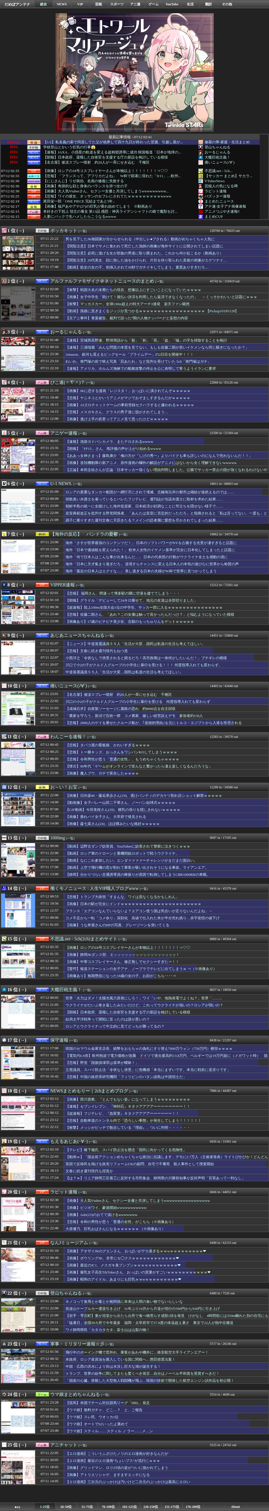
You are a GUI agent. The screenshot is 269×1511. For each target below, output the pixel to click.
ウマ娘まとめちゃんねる (75, 1394)
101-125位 (129, 1507)
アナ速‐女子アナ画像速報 (225, 206)
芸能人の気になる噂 (221, 186)
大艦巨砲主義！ (217, 157)
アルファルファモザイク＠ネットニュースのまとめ (102, 281)
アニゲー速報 (63, 433)
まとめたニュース (219, 201)
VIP (80, 4)
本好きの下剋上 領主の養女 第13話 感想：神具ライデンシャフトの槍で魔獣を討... (110, 211)
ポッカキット (63, 230)
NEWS (62, 4)
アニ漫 (135, 4)
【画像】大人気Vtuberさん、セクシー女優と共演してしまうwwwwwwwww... (106, 191)
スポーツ (117, 4)
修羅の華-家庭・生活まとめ (227, 142)
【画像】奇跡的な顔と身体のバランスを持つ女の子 (85, 186)
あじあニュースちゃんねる (77, 635)
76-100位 (108, 1507)
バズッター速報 (217, 196)
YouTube (171, 4)
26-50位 (66, 1507)
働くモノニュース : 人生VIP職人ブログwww (94, 888)
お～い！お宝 (63, 787)
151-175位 (172, 1507)
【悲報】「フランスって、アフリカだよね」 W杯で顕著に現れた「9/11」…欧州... (112, 176)
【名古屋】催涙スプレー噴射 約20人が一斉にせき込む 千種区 (96, 162)
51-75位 (87, 1507)
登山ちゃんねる (217, 147)
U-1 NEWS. (61, 483)
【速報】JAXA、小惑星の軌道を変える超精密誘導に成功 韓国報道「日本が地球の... (112, 152)
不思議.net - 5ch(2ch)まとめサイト (83, 938)
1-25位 (45, 1507)
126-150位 (150, 1507)
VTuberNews (215, 181)
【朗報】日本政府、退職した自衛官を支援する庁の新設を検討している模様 (105, 157)
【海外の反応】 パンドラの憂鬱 (84, 534)
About (235, 1507)
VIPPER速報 (62, 584)
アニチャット (63, 1444)
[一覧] (82, 231)
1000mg (57, 837)
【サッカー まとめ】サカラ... (228, 176)
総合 (43, 4)
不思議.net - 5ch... (219, 171)
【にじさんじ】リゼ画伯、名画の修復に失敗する (83, 181)
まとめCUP (214, 216)
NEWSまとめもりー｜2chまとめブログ (89, 1090)
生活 (190, 4)
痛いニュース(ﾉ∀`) (220, 162)
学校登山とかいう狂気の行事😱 (69, 147)
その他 (227, 4)
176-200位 (193, 1507)
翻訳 (208, 4)
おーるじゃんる (217, 152)
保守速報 (59, 1040)
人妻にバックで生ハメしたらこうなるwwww (80, 216)
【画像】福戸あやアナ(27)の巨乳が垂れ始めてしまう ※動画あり (97, 206)
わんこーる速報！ (68, 736)
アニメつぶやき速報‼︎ (222, 211)
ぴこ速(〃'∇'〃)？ (67, 382)
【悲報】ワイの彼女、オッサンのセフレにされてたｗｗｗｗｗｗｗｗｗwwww (107, 196)
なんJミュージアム (69, 1242)
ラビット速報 (216, 191)
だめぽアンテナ (17, 4)
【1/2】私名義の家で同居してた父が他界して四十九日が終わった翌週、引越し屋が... (113, 142)
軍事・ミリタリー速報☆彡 (77, 1343)
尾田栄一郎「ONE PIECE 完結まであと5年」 (80, 201)
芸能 (98, 4)
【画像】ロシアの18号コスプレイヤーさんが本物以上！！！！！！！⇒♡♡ (105, 171)
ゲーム (153, 4)
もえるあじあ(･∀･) (69, 1141)
